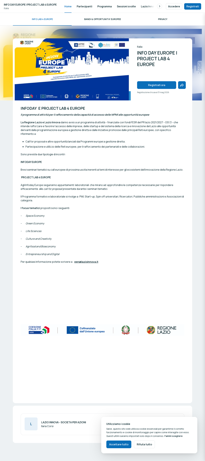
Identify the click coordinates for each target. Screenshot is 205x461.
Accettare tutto (118, 444)
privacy (162, 19)
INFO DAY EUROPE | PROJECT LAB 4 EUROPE (30, 4)
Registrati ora (156, 85)
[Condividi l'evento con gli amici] (182, 85)
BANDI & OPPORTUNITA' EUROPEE (102, 19)
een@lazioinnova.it (86, 262)
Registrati (192, 6)
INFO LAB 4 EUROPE (42, 19)
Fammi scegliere (173, 435)
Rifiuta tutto (144, 444)
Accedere (174, 6)
